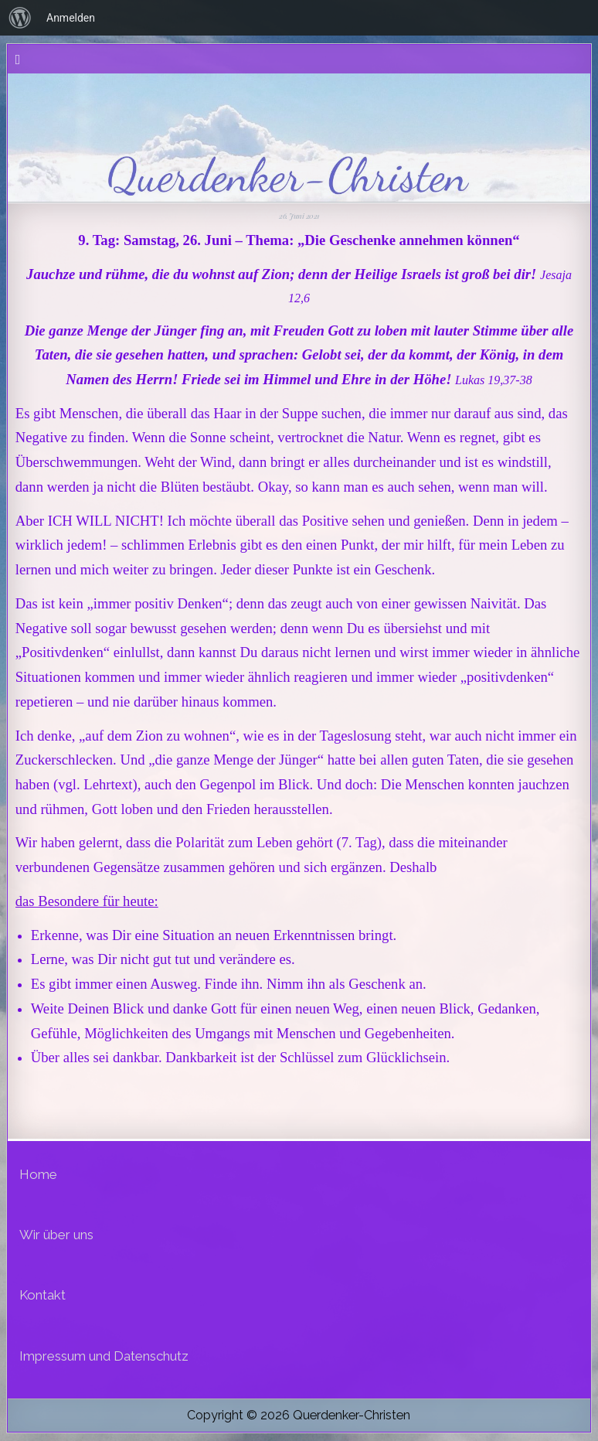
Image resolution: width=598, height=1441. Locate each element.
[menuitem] (20, 18)
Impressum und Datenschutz (104, 1356)
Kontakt (42, 1295)
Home (38, 1174)
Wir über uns (56, 1234)
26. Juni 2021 (299, 215)
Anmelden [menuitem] (70, 18)
